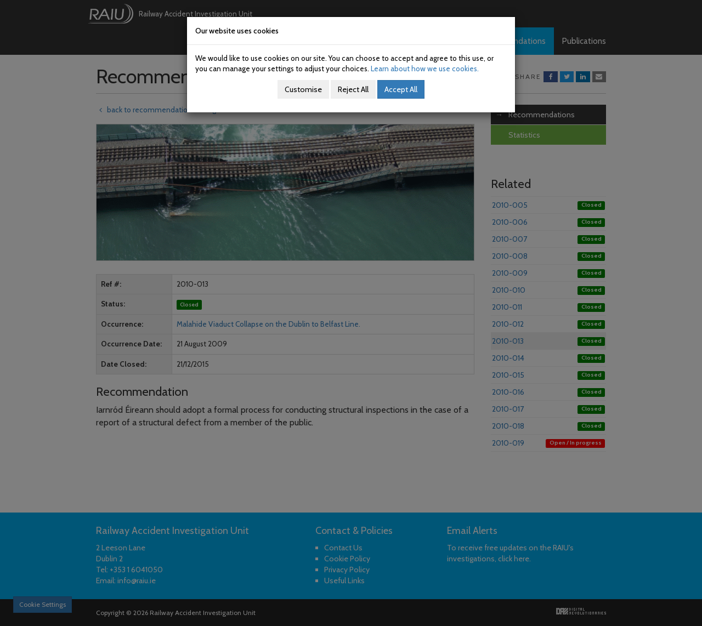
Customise (303, 89)
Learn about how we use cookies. (425, 68)
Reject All (353, 89)
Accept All (400, 89)
